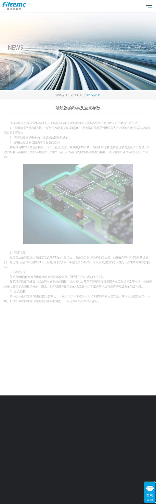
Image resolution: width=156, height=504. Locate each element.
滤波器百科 (93, 95)
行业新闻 (76, 95)
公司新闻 (61, 95)
